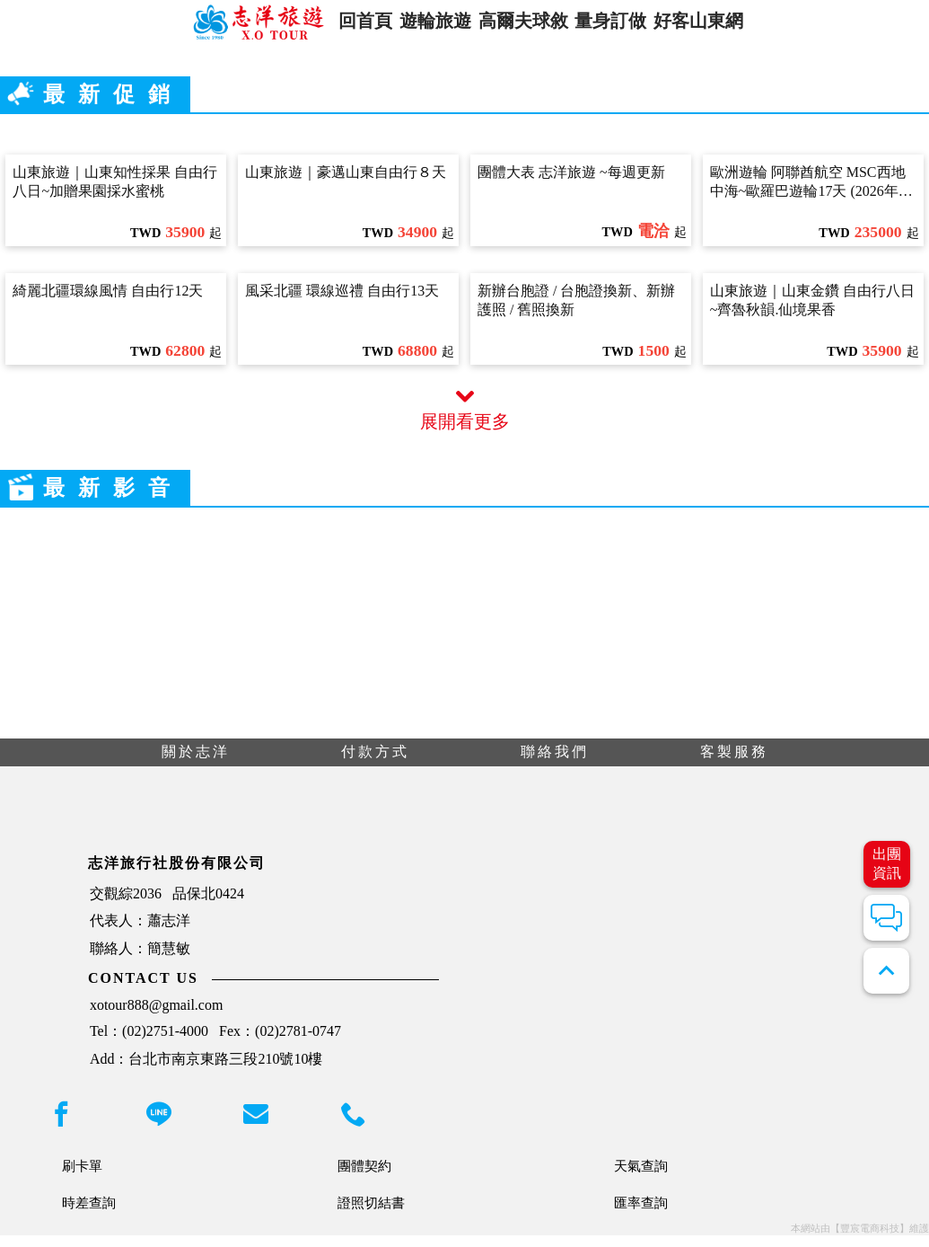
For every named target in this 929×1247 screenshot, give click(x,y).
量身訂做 (622, 25)
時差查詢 (89, 1214)
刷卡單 (82, 1177)
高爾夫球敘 (523, 25)
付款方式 (375, 763)
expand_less (886, 970)
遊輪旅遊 (425, 25)
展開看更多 (465, 421)
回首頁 (344, 25)
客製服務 (734, 763)
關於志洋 (196, 763)
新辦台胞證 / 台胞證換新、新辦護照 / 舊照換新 (576, 312)
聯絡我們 (555, 763)
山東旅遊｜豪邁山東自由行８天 (345, 183)
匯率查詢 (641, 1214)
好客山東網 (720, 25)
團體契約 (364, 1177)
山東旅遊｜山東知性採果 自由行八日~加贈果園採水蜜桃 (115, 193)
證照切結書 (371, 1214)
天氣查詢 (641, 1177)
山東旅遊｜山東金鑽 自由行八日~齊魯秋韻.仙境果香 (812, 312)
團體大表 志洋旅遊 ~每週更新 (571, 183)
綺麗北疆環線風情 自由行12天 (108, 302)
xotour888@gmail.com (156, 1016)
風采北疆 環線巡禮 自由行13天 (342, 302)
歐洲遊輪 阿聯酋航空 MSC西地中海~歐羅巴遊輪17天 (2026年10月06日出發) (811, 194)
